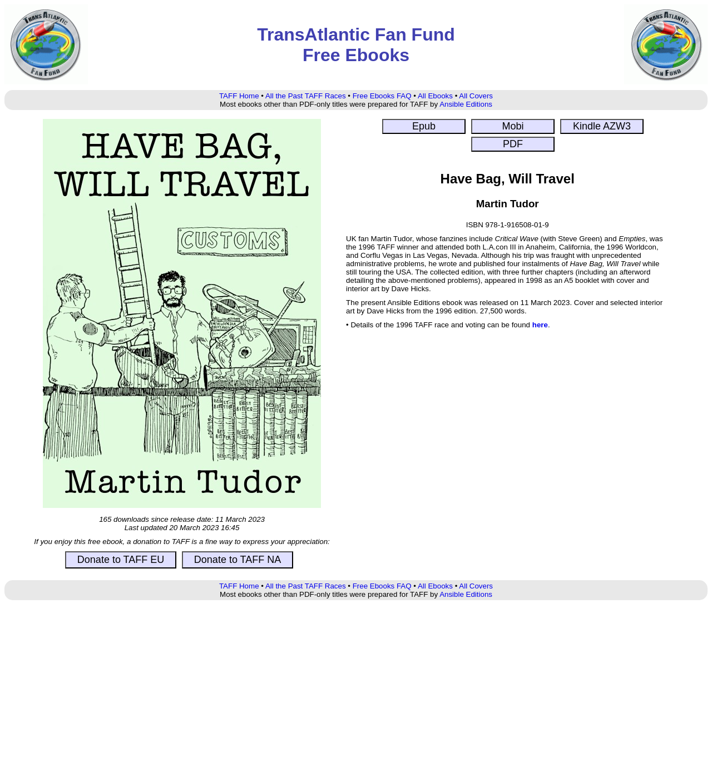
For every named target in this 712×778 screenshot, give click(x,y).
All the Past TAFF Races (305, 96)
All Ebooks (435, 96)
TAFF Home (239, 96)
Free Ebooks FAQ (382, 96)
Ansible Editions (465, 104)
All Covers (476, 96)
